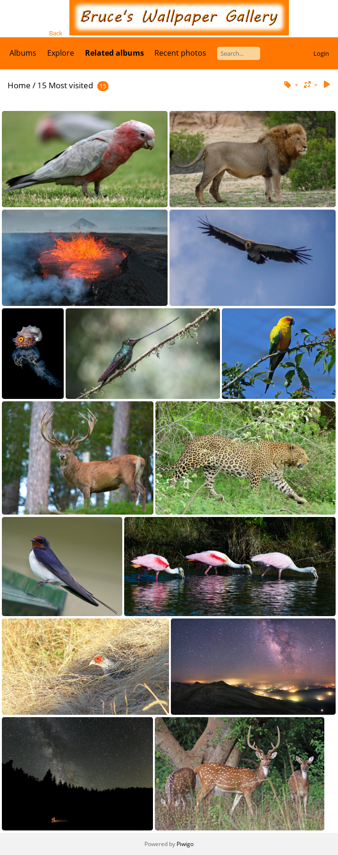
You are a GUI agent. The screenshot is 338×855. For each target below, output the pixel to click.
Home (19, 85)
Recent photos (180, 53)
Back (55, 33)
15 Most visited (65, 85)
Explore (60, 53)
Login (321, 53)
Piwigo (185, 844)
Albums (22, 53)
